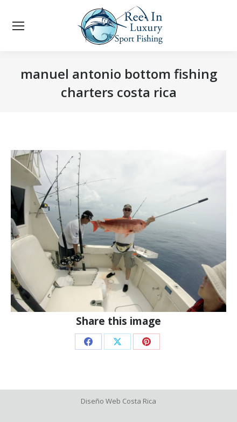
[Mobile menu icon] (18, 25)
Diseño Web (101, 401)
